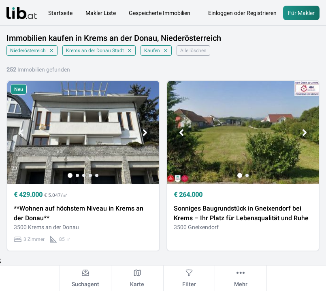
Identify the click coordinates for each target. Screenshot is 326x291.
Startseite (60, 13)
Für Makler (301, 13)
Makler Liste (100, 13)
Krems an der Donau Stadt (99, 50)
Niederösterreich (32, 50)
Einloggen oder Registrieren (242, 13)
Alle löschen (193, 50)
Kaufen (156, 50)
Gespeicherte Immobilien (159, 13)
